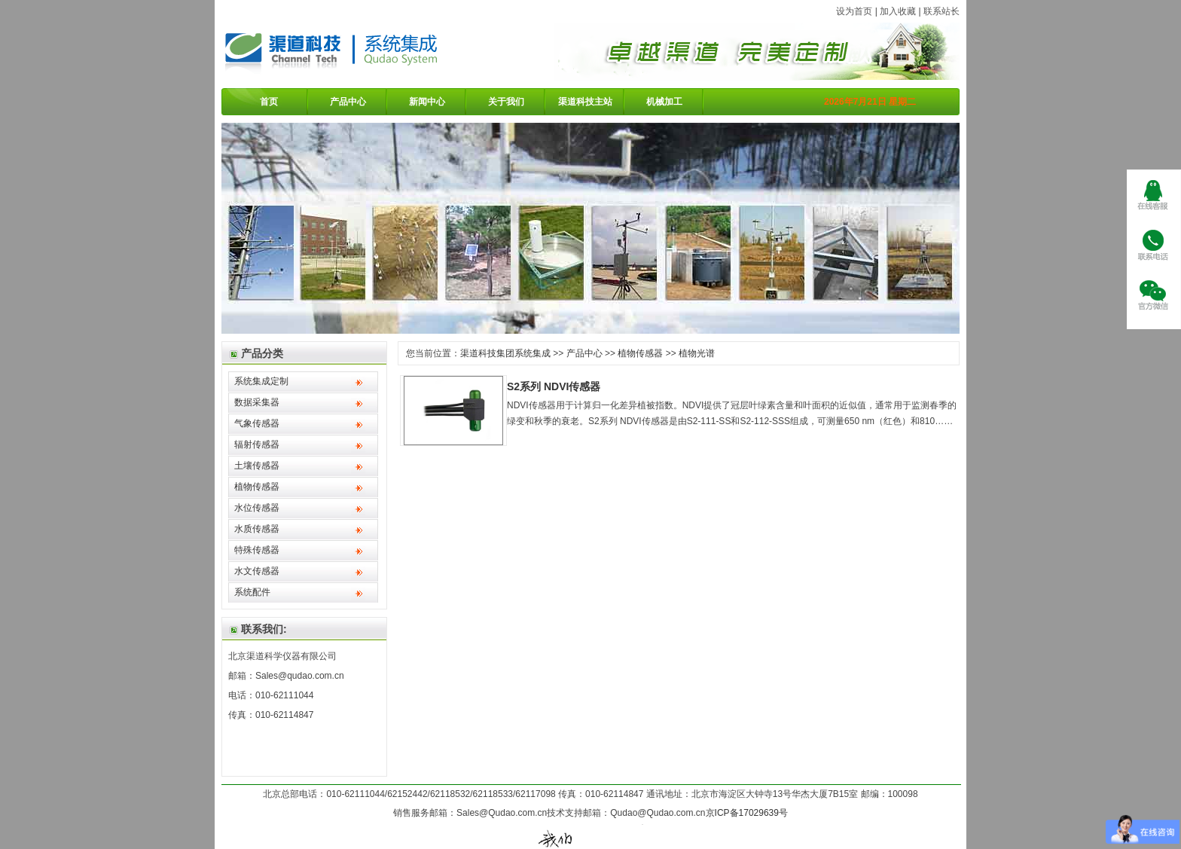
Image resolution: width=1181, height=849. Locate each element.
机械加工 (664, 101)
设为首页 (854, 11)
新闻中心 (427, 101)
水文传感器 (256, 571)
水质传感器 (256, 529)
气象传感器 (256, 423)
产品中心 (348, 101)
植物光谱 (697, 353)
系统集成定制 (261, 381)
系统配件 (252, 592)
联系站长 (941, 11)
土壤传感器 (256, 465)
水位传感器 (256, 507)
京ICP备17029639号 (747, 813)
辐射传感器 (256, 444)
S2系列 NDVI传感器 (553, 386)
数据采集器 (256, 402)
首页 (269, 101)
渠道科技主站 (585, 101)
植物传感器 (256, 486)
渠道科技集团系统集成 (505, 353)
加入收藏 (898, 11)
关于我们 (506, 101)
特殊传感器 (256, 550)
